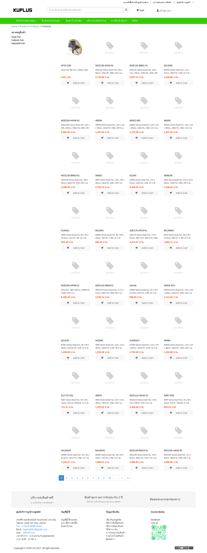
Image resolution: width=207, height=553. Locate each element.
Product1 (34, 26)
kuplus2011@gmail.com (35, 529)
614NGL (65, 230)
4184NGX (134, 340)
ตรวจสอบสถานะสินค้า (162, 2)
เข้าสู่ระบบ (164, 10)
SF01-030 (66, 65)
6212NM (168, 65)
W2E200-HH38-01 (70, 120)
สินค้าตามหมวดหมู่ (26, 20)
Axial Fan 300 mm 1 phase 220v (74, 70)
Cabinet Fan (17, 40)
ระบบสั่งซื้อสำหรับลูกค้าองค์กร (135, 2)
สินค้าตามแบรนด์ (51, 20)
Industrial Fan (18, 43)
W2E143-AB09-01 (104, 285)
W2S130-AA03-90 (173, 450)
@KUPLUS (28, 532)
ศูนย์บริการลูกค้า (184, 2)
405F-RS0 (169, 395)
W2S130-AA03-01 (104, 65)
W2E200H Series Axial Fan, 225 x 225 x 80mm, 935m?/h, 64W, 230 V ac (75, 128)
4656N (167, 340)
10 (110, 478)
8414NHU (100, 450)
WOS (134, 20)
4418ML (99, 340)
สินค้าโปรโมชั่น (74, 20)
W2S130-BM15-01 (139, 450)
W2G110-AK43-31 (139, 395)
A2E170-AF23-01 (138, 230)
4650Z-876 (169, 285)
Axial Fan (16, 37)
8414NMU (169, 230)
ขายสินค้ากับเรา (119, 20)
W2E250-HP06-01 (70, 285)
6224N (133, 175)
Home (14, 26)
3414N (133, 285)
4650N (98, 120)
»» (128, 478)
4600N (167, 120)
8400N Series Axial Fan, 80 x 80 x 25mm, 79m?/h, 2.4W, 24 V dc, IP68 (109, 458)
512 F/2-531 (67, 395)
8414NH (99, 230)
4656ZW (168, 175)
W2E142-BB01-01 (139, 65)
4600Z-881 (135, 120)
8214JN (65, 340)
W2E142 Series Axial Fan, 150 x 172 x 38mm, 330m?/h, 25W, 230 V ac (143, 73)
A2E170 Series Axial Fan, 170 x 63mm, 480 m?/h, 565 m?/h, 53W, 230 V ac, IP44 (144, 238)
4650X (98, 395)
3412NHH (66, 450)
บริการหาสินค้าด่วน (96, 20)
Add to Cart (75, 83)
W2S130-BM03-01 (70, 175)
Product (24, 26)
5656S (98, 175)
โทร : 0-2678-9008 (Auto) (29, 526)
